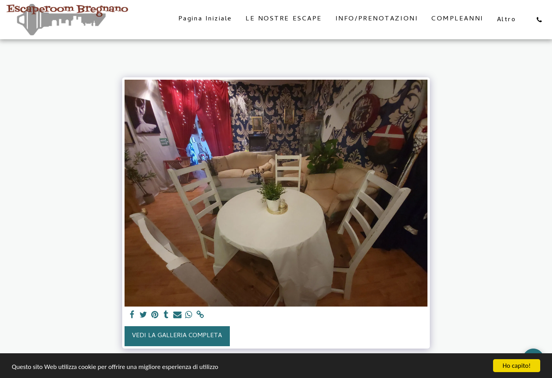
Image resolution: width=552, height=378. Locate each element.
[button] (539, 19)
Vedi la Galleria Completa (177, 336)
